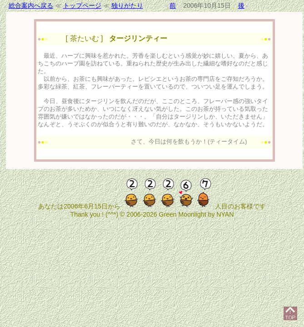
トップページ (82, 5)
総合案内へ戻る (31, 5)
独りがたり (127, 5)
